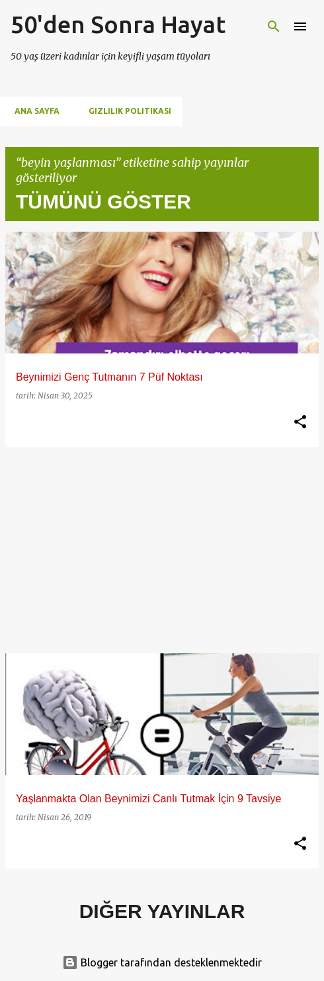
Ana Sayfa (33, 111)
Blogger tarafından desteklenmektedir (162, 962)
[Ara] (274, 26)
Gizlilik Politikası (126, 111)
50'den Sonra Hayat (118, 24)
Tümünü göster (103, 201)
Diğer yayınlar (162, 911)
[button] (300, 422)
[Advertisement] (162, 550)
